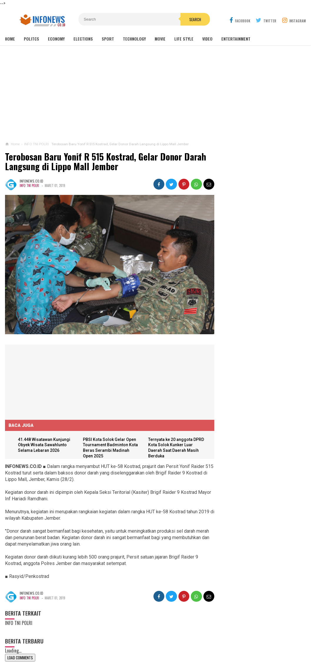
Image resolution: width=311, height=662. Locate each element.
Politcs (31, 39)
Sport (108, 39)
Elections (83, 39)
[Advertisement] (155, 94)
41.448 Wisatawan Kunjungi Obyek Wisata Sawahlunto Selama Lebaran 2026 (44, 442)
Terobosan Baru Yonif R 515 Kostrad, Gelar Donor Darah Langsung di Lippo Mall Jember (105, 161)
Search (189, 19)
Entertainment (235, 39)
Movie (160, 39)
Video (207, 39)
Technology (134, 39)
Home (10, 39)
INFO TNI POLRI (29, 185)
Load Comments (20, 655)
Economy (56, 39)
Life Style (183, 39)
